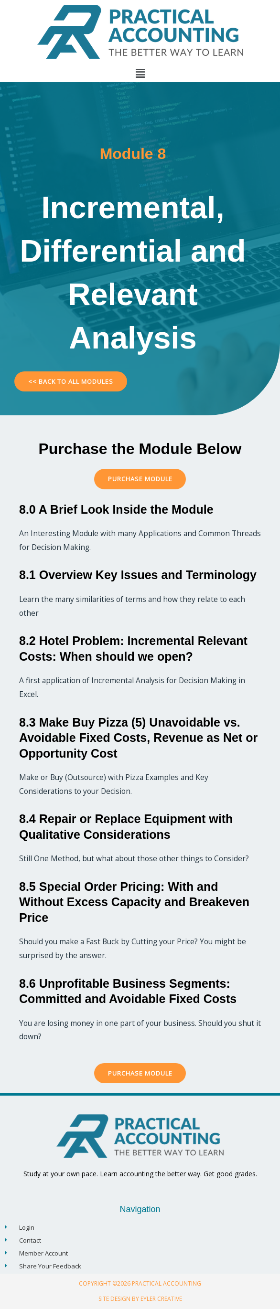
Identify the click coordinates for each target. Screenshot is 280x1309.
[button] (140, 73)
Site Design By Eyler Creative (140, 1299)
